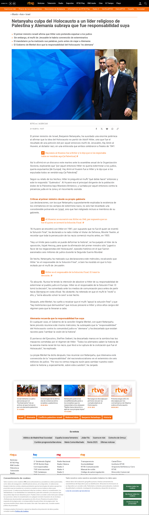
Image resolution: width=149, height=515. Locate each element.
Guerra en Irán (99, 438)
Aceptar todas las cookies (132, 487)
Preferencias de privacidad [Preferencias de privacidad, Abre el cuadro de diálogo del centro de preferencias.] (132, 502)
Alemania (41, 291)
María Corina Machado (74, 442)
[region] (74, 495)
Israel (61, 209)
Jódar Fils (85, 438)
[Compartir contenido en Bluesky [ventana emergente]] (107, 128)
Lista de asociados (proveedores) (78, 491)
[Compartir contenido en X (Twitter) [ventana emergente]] (101, 128)
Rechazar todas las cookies (132, 495)
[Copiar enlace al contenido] (117, 128)
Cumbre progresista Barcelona (47, 442)
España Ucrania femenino (66, 438)
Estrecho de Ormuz (117, 438)
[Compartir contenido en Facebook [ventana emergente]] (96, 128)
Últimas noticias (108, 442)
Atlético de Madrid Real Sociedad (37, 438)
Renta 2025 (92, 442)
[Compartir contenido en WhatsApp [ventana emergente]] (112, 128)
